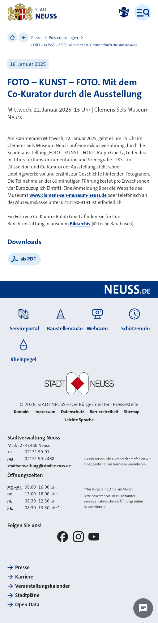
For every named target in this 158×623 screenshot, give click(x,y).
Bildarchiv (80, 224)
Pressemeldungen (63, 37)
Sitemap (131, 412)
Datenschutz (72, 412)
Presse (36, 37)
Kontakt (21, 412)
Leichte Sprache (79, 420)
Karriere (24, 577)
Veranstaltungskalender (42, 586)
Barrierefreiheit (104, 412)
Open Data (27, 604)
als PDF (28, 259)
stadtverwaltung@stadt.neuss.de (39, 466)
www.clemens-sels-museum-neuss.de (68, 195)
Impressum (44, 412)
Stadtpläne (27, 595)
